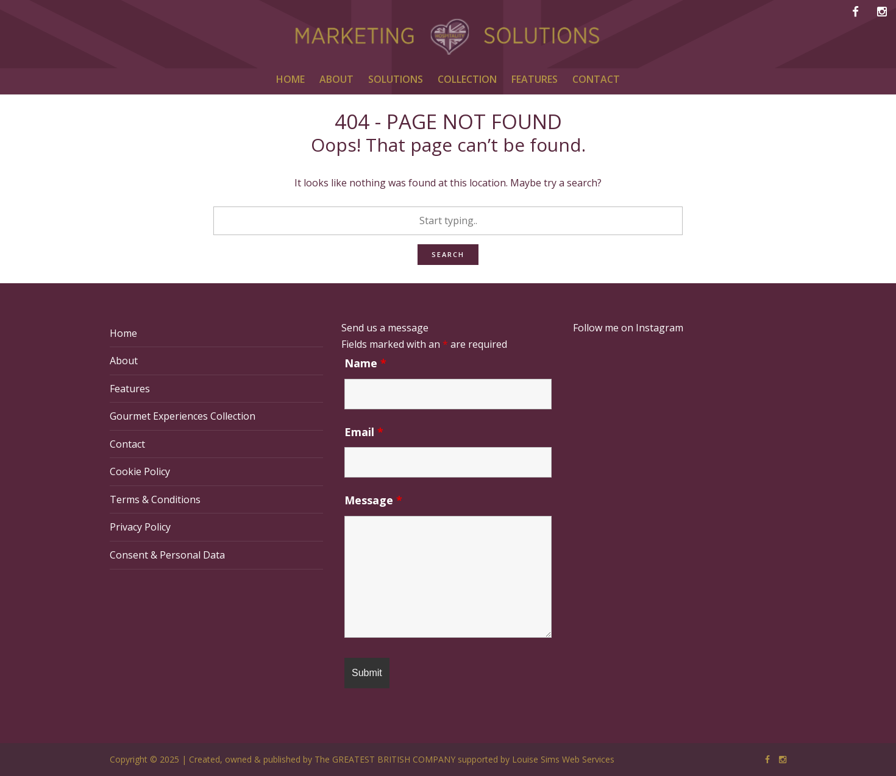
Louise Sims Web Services (563, 759)
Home (123, 333)
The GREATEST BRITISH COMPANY (385, 759)
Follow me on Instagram (628, 327)
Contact (127, 444)
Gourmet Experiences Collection (182, 416)
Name (365, 363)
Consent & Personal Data (167, 555)
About (124, 360)
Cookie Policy (140, 471)
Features (130, 388)
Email (363, 432)
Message (373, 500)
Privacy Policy (140, 527)
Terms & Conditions (155, 499)
